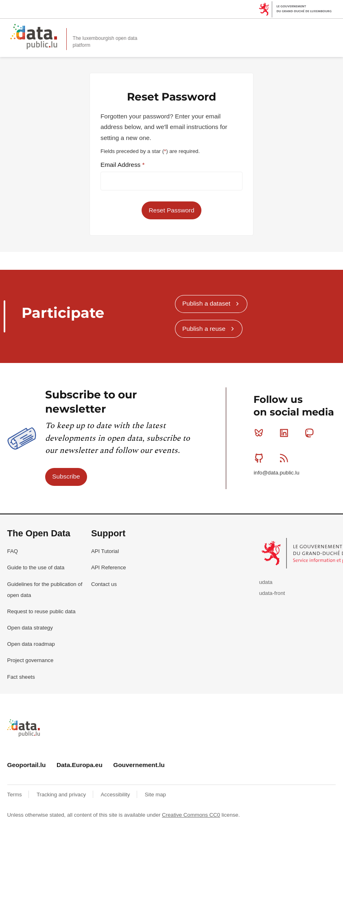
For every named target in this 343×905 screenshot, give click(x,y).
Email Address (121, 164)
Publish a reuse (203, 328)
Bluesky (260, 433)
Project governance (30, 660)
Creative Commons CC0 (191, 815)
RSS (286, 457)
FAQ (12, 551)
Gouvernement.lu (139, 764)
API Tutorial (105, 551)
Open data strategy (30, 628)
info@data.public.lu (276, 473)
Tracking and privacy (62, 794)
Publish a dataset (206, 303)
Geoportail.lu (26, 764)
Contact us (104, 584)
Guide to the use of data (36, 567)
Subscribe (66, 476)
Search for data (314, 29)
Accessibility (116, 794)
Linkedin (286, 433)
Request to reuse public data (41, 611)
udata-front (272, 593)
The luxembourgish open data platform (105, 41)
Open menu (332, 29)
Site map (155, 794)
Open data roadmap (31, 644)
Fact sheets (21, 677)
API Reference (108, 567)
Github (260, 457)
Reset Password (171, 210)
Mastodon (311, 433)
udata (266, 582)
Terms (15, 794)
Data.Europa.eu (80, 764)
